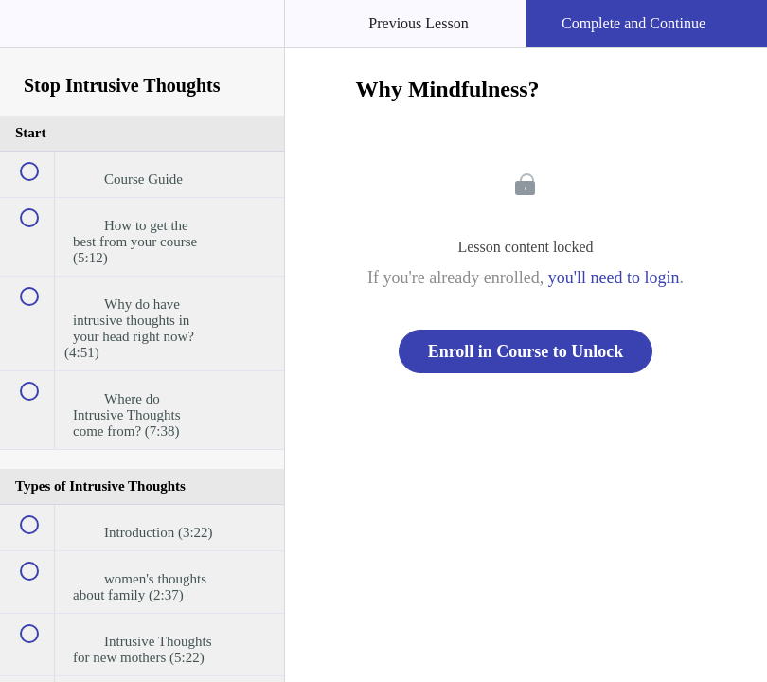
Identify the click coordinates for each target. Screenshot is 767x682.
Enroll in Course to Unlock (526, 351)
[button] (33, 33)
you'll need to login (614, 277)
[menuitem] (142, 42)
